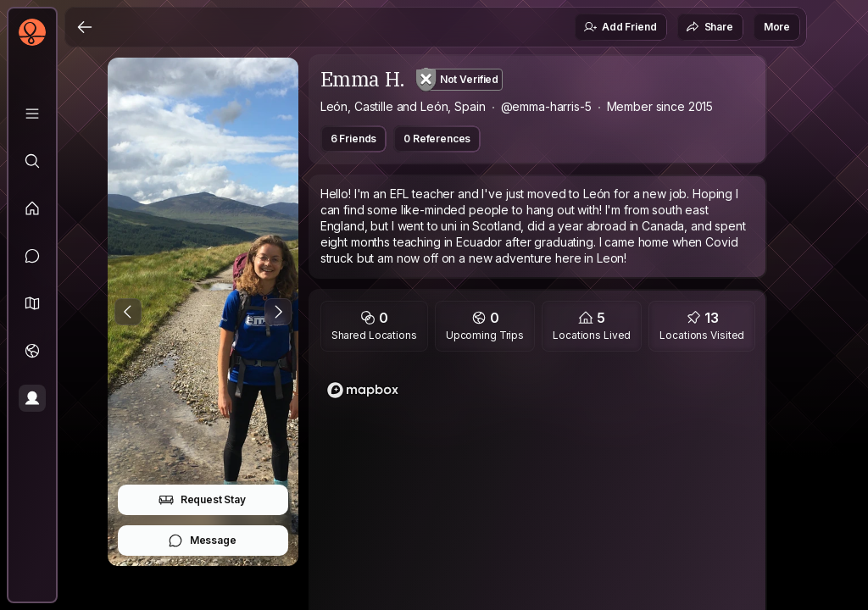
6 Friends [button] (354, 138)
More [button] (777, 26)
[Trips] (32, 350)
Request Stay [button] (202, 499)
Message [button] (202, 540)
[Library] (32, 113)
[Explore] (32, 161)
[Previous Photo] (128, 311)
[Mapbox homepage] (363, 390)
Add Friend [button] (619, 27)
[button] (32, 303)
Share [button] (709, 27)
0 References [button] (436, 138)
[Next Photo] (278, 311)
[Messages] (32, 255)
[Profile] (32, 398)
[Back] (84, 27)
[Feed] (32, 208)
